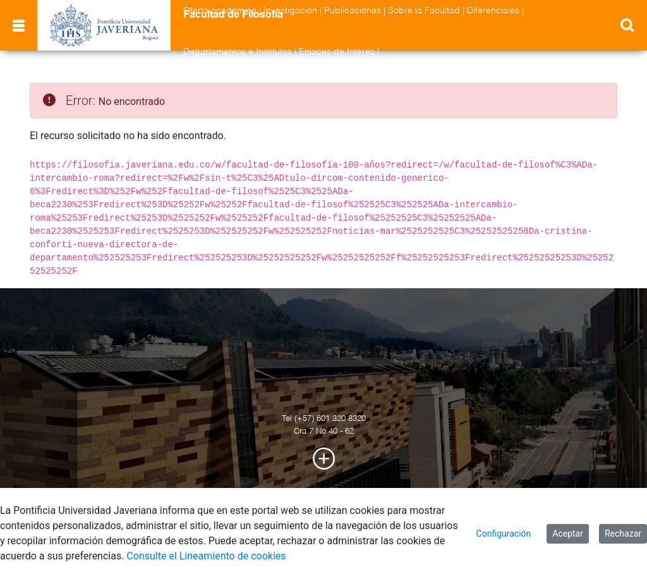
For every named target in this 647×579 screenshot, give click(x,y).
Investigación (290, 10)
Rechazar (623, 533)
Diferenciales (493, 10)
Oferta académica (220, 10)
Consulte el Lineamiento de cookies (206, 556)
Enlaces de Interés (337, 51)
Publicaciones (352, 10)
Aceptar (567, 533)
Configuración (503, 533)
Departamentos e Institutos (237, 51)
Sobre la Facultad (424, 10)
